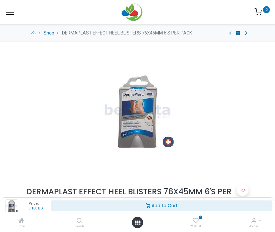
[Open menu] (137, 223)
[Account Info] (254, 221)
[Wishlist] (196, 221)
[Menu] (10, 12)
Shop (49, 32)
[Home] (21, 221)
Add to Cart (162, 205)
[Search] (79, 221)
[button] (243, 190)
